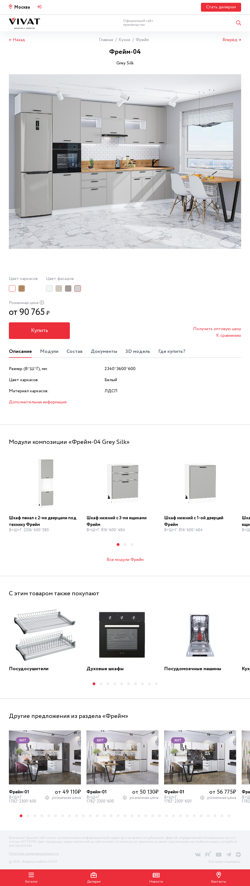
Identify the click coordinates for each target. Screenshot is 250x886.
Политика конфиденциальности (34, 853)
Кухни (124, 40)
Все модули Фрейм (125, 559)
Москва (22, 7)
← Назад (17, 40)
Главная (106, 40)
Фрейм (142, 40)
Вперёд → (232, 40)
